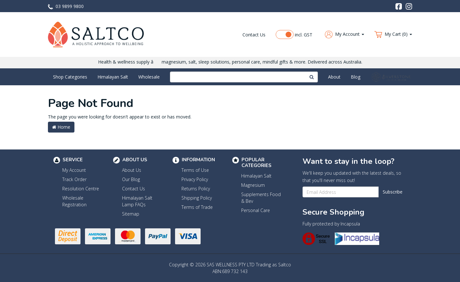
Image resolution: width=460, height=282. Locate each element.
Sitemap (130, 214)
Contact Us (253, 35)
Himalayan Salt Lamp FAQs (137, 201)
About (334, 77)
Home (61, 127)
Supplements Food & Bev (261, 197)
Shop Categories (70, 77)
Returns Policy (195, 189)
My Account (74, 170)
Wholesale (149, 77)
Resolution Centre (80, 189)
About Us (131, 170)
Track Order (74, 179)
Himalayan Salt (112, 77)
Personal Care (255, 210)
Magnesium (253, 185)
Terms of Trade (197, 207)
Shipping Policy (196, 198)
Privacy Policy (194, 179)
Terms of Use (195, 170)
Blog (355, 77)
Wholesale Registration (74, 201)
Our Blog (131, 179)
